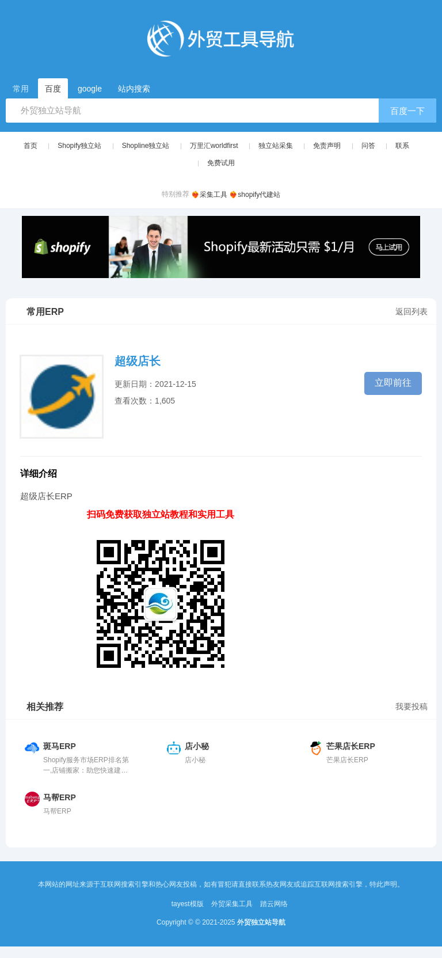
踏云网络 (274, 904)
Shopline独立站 (146, 146)
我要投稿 (411, 706)
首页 (30, 146)
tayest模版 (188, 904)
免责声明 (327, 146)
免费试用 (221, 163)
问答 (368, 146)
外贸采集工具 (232, 904)
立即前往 (393, 382)
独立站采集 (275, 146)
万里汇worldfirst (214, 146)
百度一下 (407, 111)
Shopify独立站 (79, 146)
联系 (402, 146)
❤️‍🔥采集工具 (209, 195)
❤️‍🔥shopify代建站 (254, 195)
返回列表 (411, 311)
